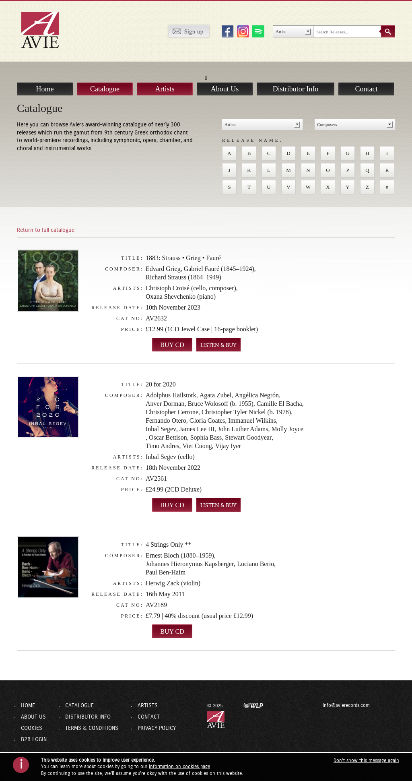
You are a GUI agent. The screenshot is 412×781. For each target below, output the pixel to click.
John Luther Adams (243, 429)
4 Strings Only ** (168, 544)
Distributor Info (295, 80)
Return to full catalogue (45, 230)
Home (45, 80)
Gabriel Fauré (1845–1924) (219, 268)
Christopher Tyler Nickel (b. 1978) (246, 412)
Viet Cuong (197, 445)
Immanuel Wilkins (252, 420)
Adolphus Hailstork (171, 395)
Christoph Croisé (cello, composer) (191, 288)
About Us (225, 80)
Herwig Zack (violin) (173, 583)
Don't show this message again (366, 760)
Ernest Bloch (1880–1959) (180, 555)
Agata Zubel (216, 395)
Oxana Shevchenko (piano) (181, 296)
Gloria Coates (207, 420)
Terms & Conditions (91, 728)
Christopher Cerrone (172, 412)
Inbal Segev (161, 429)
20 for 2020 (161, 384)
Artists (164, 80)
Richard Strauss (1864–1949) (183, 277)
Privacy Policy (157, 728)
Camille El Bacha (279, 403)
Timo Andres (162, 445)
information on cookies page (179, 766)
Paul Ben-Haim (165, 572)
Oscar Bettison (168, 437)
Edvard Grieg (163, 268)
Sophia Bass (206, 437)
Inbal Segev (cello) (170, 456)
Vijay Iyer (228, 445)
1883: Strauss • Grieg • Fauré (183, 257)
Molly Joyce (287, 429)
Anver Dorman (165, 403)
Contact (366, 80)
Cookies (31, 728)
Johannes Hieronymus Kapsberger (190, 563)
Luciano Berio (255, 563)
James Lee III (196, 429)
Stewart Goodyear (248, 437)
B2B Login (34, 739)
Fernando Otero (166, 420)
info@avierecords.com (325, 705)
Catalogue (104, 80)
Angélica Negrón (257, 395)
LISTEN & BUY (218, 345)
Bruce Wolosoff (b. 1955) (220, 403)
